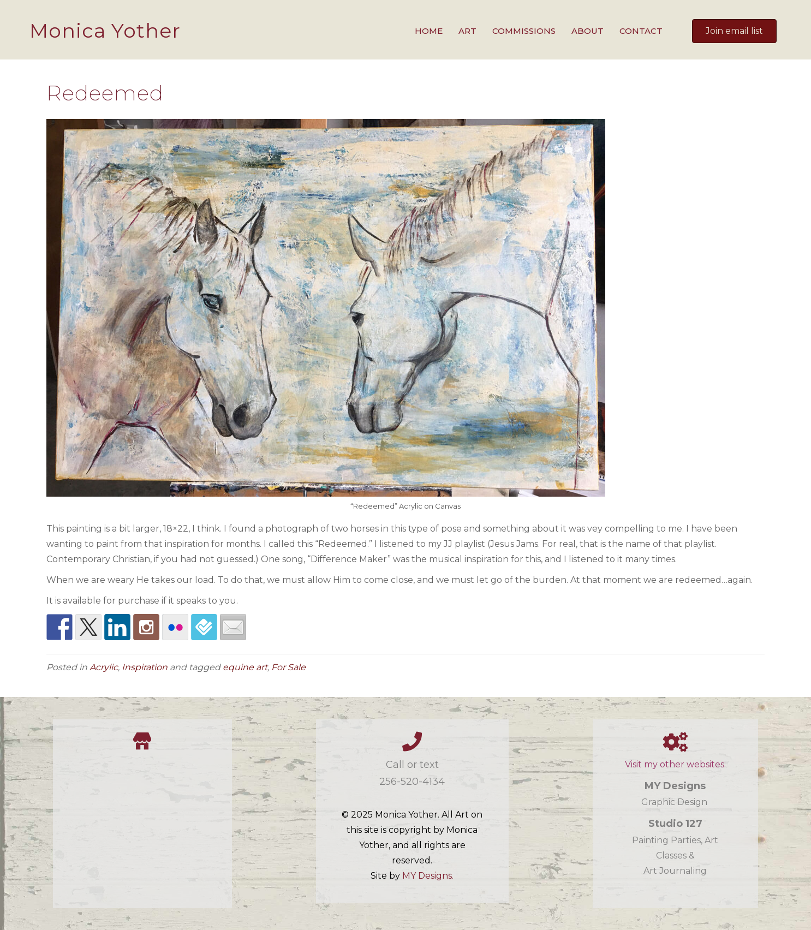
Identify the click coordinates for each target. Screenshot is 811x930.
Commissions (524, 31)
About (587, 31)
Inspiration (145, 667)
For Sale (288, 667)
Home (429, 31)
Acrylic (104, 667)
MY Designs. (428, 876)
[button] (734, 31)
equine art (245, 667)
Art (467, 31)
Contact (641, 31)
